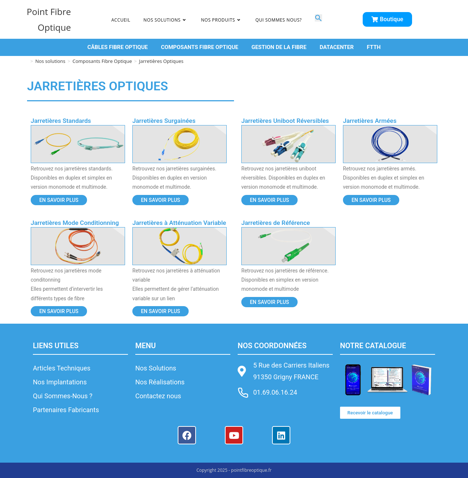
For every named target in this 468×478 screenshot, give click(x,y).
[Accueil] (25, 61)
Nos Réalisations (160, 382)
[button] (318, 19)
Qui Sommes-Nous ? (63, 396)
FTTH (374, 47)
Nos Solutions (155, 368)
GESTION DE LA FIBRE (279, 47)
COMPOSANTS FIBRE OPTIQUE (199, 47)
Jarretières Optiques (161, 61)
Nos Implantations (60, 382)
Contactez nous (158, 396)
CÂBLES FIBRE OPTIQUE (117, 47)
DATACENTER (337, 47)
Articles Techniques (61, 368)
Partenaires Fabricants (66, 410)
